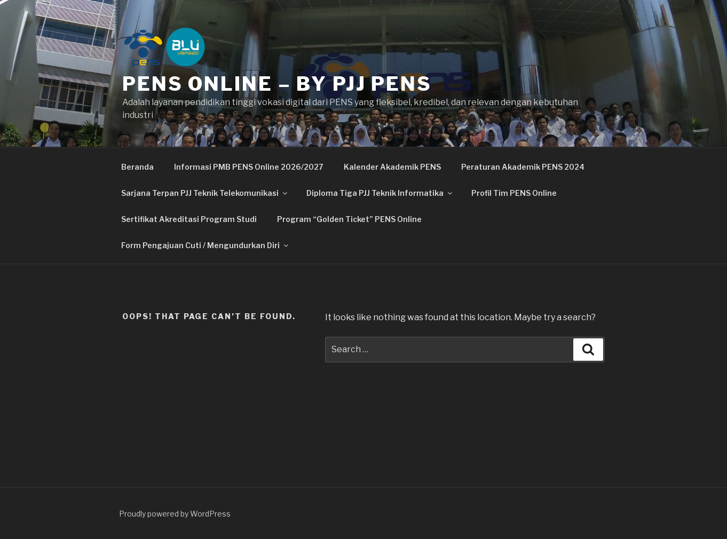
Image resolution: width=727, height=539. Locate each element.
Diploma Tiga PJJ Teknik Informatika (380, 192)
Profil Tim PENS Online (514, 192)
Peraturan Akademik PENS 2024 (522, 166)
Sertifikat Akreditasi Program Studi (189, 219)
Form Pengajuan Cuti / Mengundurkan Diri (205, 245)
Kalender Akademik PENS (392, 166)
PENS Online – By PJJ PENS (277, 84)
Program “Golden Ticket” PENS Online (349, 219)
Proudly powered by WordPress (175, 513)
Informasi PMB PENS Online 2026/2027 (248, 166)
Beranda (137, 166)
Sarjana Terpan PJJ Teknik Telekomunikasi (205, 192)
